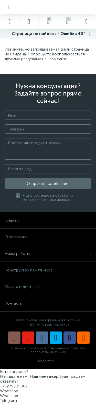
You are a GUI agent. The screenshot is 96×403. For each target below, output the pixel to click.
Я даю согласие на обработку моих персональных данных (48, 197)
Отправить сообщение (48, 183)
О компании (48, 236)
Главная (48, 220)
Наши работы (48, 253)
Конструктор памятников (48, 270)
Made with (48, 361)
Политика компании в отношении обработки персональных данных (48, 350)
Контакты (48, 303)
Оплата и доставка (48, 286)
